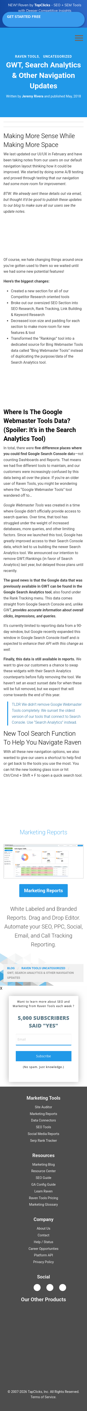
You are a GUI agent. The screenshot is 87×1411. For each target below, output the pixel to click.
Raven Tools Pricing (43, 1198)
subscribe (43, 1056)
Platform (43, 1255)
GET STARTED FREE (42, 18)
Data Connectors (43, 1120)
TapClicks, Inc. (38, 1392)
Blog (11, 968)
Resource (43, 1171)
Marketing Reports (43, 832)
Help (37, 1242)
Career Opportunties (43, 1249)
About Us (43, 1229)
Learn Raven (43, 1191)
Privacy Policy (43, 1262)
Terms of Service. (43, 1397)
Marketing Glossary (43, 1205)
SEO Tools (43, 1127)
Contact (43, 1235)
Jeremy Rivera (32, 96)
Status (48, 1242)
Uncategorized (57, 56)
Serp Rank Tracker (43, 1141)
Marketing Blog (43, 1165)
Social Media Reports (43, 1134)
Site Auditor (43, 1107)
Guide (43, 1178)
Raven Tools (31, 968)
